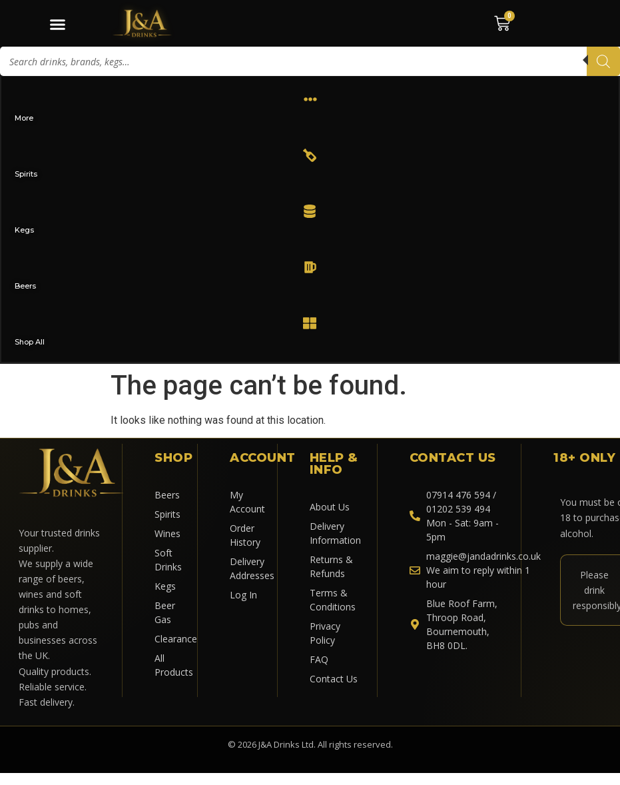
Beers (26, 286)
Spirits (26, 174)
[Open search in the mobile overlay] (310, 61)
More (24, 118)
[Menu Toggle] (57, 24)
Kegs (25, 230)
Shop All (30, 342)
